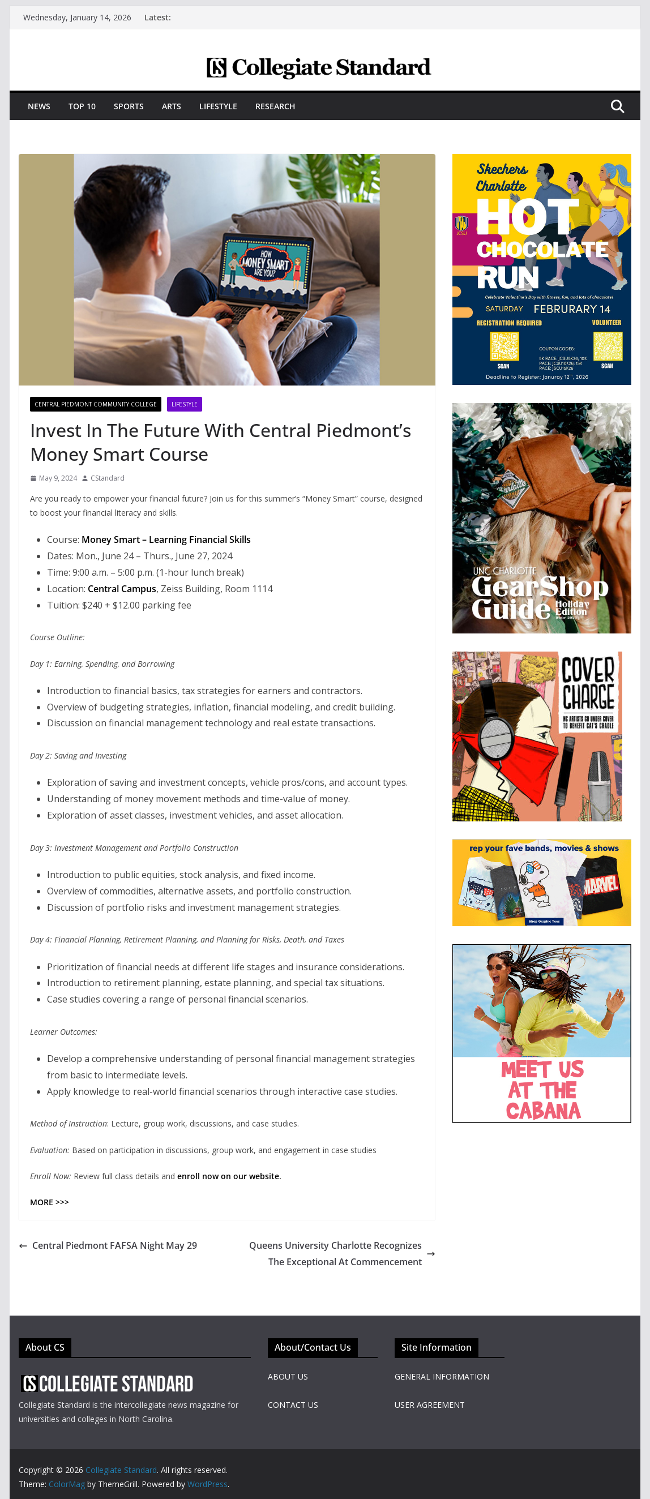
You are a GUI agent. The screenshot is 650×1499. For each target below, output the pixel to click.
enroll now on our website (228, 1176)
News (39, 106)
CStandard (108, 478)
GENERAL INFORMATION (442, 1376)
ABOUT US (288, 1376)
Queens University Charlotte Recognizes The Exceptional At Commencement (342, 1253)
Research (275, 106)
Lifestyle (218, 106)
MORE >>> (49, 1202)
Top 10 (82, 106)
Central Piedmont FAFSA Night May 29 (108, 1245)
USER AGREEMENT (430, 1404)
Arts (171, 106)
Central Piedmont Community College (96, 404)
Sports (129, 106)
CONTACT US (293, 1404)
